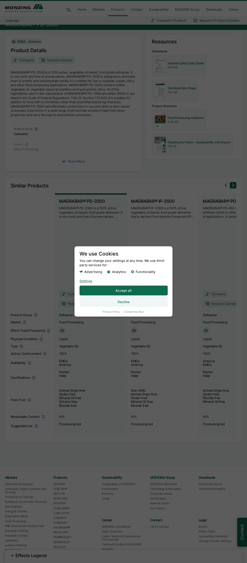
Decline (124, 302)
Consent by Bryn (134, 311)
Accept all (123, 290)
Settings (86, 281)
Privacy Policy (111, 311)
